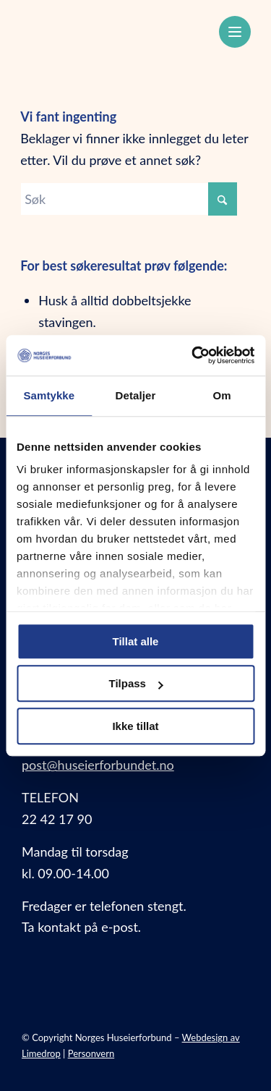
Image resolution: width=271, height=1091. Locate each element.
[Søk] (128, 199)
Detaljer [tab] (136, 395)
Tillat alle (136, 641)
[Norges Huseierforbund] (112, 30)
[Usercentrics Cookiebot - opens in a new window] (193, 355)
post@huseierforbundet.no (98, 765)
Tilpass (136, 683)
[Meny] (235, 32)
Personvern (91, 1053)
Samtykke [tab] (48, 395)
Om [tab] (222, 395)
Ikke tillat (135, 726)
